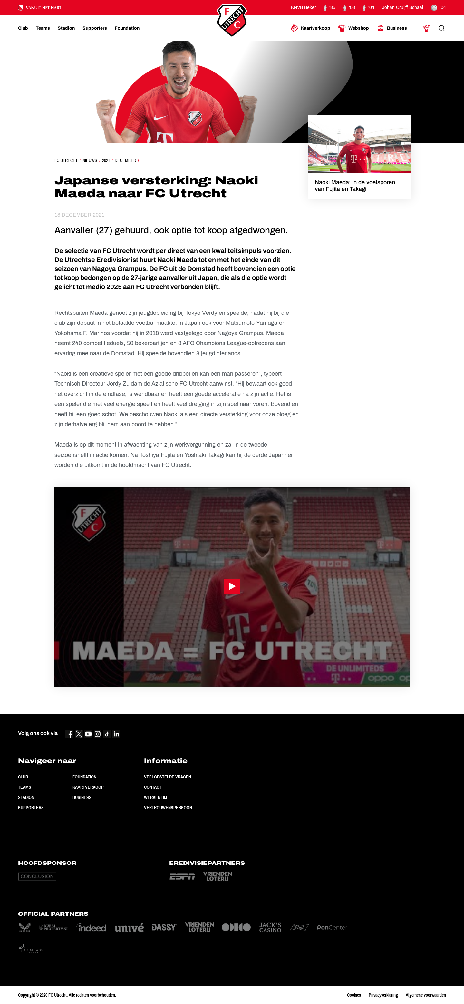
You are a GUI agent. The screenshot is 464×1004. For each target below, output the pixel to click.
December (125, 160)
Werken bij (155, 797)
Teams (24, 787)
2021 (106, 160)
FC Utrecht (66, 160)
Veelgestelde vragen (167, 777)
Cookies (354, 995)
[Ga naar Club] (23, 28)
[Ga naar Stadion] (66, 28)
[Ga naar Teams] (43, 28)
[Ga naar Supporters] (94, 28)
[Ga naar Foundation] (127, 28)
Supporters (31, 808)
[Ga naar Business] (392, 28)
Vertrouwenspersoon (168, 808)
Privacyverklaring (383, 995)
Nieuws (89, 160)
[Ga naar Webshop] (353, 28)
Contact (152, 787)
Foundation (84, 777)
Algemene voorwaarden (426, 995)
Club (23, 777)
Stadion (26, 797)
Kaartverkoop (88, 787)
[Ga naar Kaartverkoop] (310, 28)
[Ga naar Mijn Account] (426, 28)
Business (82, 797)
